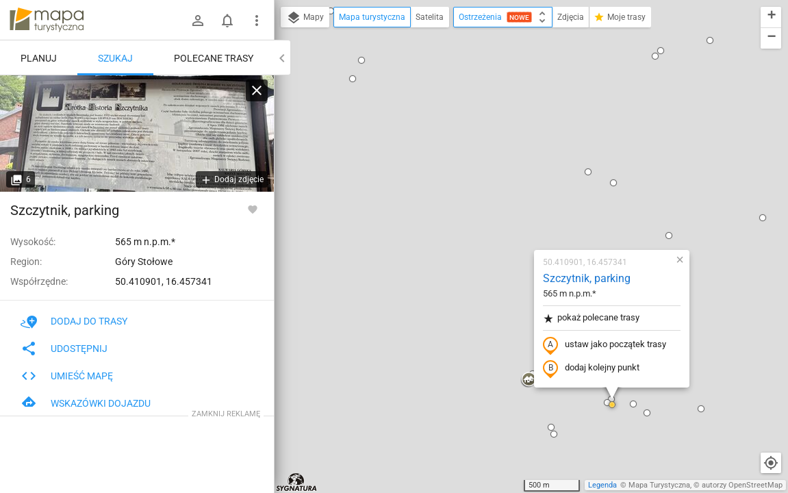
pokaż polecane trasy (510, 160)
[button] (341, 465)
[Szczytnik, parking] (137, 133)
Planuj (39, 58)
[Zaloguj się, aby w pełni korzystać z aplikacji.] (253, 208)
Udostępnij (64, 348)
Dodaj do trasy (74, 321)
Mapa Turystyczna (659, 485)
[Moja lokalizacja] (771, 463)
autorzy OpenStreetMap (742, 485)
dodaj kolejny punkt (510, 210)
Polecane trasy (213, 58)
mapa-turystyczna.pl (46, 20)
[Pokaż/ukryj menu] (257, 20)
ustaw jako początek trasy (523, 187)
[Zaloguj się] (198, 20)
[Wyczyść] (257, 90)
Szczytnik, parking (506, 120)
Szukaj (115, 58)
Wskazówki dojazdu (86, 403)
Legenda (602, 485)
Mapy (305, 17)
